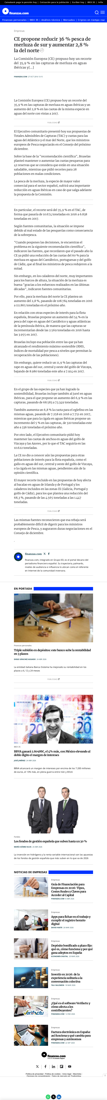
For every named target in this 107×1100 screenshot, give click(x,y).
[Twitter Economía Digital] (53, 1097)
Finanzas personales (14, 19)
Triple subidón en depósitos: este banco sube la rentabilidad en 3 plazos (52, 652)
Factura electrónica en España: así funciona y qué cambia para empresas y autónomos (71, 1035)
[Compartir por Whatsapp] (48, 1097)
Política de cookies (53, 1074)
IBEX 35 (91, 2)
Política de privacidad (34, 1074)
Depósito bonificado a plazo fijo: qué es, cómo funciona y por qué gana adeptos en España (72, 949)
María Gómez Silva (22, 847)
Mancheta (77, 1074)
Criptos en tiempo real (91, 19)
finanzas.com (20, 76)
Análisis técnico (50, 19)
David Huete (56, 927)
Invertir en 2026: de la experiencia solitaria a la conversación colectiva (66, 978)
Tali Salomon (57, 985)
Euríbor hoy (78, 2)
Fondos (17, 836)
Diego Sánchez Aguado (25, 659)
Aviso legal (66, 1074)
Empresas (19, 31)
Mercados (69, 19)
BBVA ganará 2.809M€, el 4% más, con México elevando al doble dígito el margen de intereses (52, 753)
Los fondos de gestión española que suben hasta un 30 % (50, 841)
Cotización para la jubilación (54, 2)
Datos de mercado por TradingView (66, 1076)
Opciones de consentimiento (38, 1076)
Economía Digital (59, 956)
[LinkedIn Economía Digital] (59, 1097)
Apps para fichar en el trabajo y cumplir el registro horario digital (71, 920)
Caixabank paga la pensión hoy (21, 2)
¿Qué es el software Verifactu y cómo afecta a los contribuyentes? (70, 1006)
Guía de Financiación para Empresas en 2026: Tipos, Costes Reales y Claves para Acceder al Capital (68, 890)
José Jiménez (19, 760)
